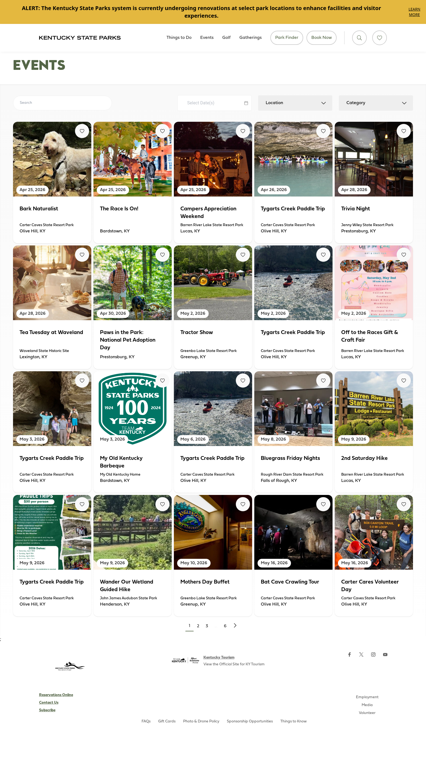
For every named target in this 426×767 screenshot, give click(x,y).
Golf (226, 38)
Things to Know (293, 721)
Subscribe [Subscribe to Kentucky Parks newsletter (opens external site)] (47, 710)
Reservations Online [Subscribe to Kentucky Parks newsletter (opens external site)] (56, 695)
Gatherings (250, 38)
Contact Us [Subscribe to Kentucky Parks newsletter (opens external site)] (48, 703)
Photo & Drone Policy (201, 721)
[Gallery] (213, 12)
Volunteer (367, 713)
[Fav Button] (82, 131)
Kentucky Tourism (218, 658)
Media (367, 705)
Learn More (414, 12)
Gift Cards (167, 721)
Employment (367, 697)
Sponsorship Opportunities (250, 721)
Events (207, 38)
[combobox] (295, 103)
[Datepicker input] (214, 103)
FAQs (146, 721)
